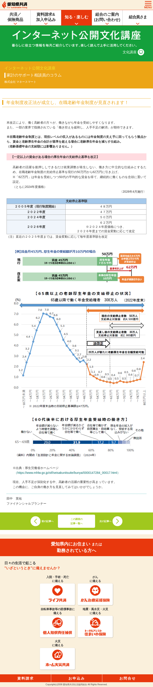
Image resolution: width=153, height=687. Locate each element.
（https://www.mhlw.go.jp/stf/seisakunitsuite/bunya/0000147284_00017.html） (67, 472)
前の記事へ (48, 521)
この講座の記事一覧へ (77, 521)
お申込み (76, 678)
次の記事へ (105, 521)
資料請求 (25, 678)
